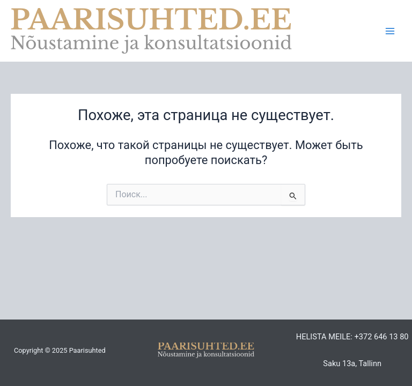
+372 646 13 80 (381, 337)
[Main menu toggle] (390, 31)
